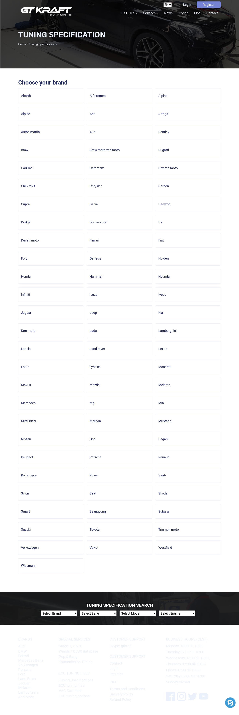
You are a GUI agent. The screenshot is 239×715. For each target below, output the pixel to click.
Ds (160, 222)
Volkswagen (30, 547)
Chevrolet (28, 186)
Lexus (162, 349)
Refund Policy (120, 699)
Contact (212, 13)
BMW (22, 651)
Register (209, 5)
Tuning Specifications (76, 680)
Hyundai (164, 276)
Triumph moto (168, 529)
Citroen (163, 186)
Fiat (161, 240)
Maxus (26, 385)
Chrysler (96, 186)
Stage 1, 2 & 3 (70, 646)
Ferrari (94, 240)
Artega (163, 114)
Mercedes (28, 403)
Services (149, 13)
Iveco (162, 294)
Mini (161, 403)
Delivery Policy (121, 694)
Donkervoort (98, 222)
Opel (93, 439)
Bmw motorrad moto (105, 150)
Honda (26, 276)
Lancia (26, 349)
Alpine (25, 114)
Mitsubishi (28, 421)
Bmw (24, 150)
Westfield (165, 547)
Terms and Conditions (127, 689)
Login (187, 5)
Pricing (183, 13)
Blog (197, 13)
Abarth (26, 96)
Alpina (162, 96)
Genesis (95, 258)
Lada (93, 331)
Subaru (163, 511)
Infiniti (25, 294)
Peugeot (27, 457)
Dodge (25, 222)
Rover (94, 475)
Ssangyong (98, 511)
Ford (24, 258)
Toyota (95, 529)
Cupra (25, 204)
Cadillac (26, 168)
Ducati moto (30, 240)
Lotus (25, 367)
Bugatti (163, 150)
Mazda (95, 385)
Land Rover (27, 678)
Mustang (164, 421)
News (168, 13)
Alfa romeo (98, 96)
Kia (160, 313)
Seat (93, 493)
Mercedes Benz (30, 660)
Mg (92, 403)
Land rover (97, 349)
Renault (163, 457)
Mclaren (164, 385)
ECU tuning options (74, 696)
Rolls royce (29, 475)
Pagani (163, 439)
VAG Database (70, 691)
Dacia (94, 204)
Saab (162, 475)
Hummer (96, 276)
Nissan (26, 439)
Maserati (164, 367)
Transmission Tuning (75, 662)
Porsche (95, 457)
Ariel (93, 114)
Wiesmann (28, 566)
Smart (25, 511)
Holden (163, 258)
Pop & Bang (68, 656)
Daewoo (164, 204)
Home (22, 44)
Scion (25, 493)
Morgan (95, 421)
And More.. (27, 697)
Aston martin (30, 132)
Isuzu (93, 294)
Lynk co (95, 367)
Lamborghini (167, 331)
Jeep (93, 313)
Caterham (97, 168)
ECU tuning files (71, 685)
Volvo (94, 547)
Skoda (162, 493)
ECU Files (127, 13)
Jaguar (26, 313)
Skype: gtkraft (120, 646)
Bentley (163, 132)
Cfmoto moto (168, 168)
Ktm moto (28, 331)
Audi (93, 132)
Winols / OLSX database (78, 651)
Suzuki (26, 529)
